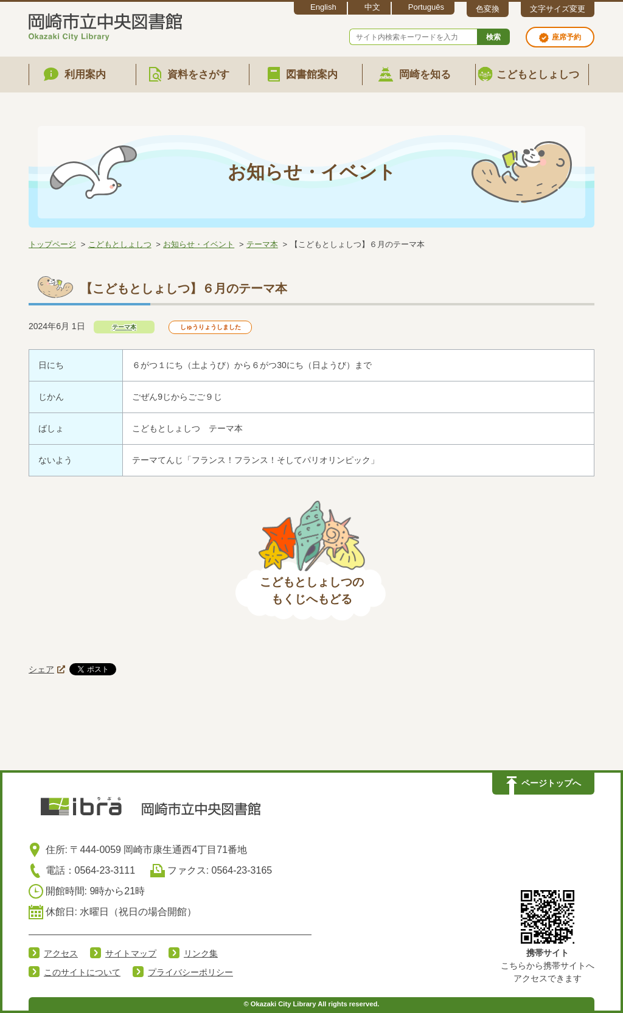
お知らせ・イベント (198, 244)
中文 (372, 7)
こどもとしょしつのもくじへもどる (312, 591)
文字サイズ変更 (557, 8)
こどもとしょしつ (119, 244)
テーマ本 (262, 244)
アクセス (61, 953)
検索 (493, 37)
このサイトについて (82, 972)
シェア (41, 669)
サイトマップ (130, 953)
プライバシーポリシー (190, 972)
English (323, 7)
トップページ (52, 244)
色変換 (487, 8)
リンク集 (201, 953)
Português (426, 7)
